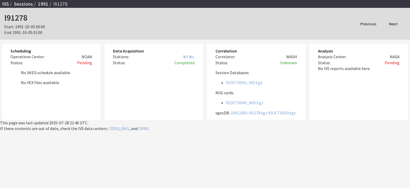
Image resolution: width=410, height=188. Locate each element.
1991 (43, 4)
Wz (192, 56)
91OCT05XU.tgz (282, 112)
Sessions (23, 4)
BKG (125, 128)
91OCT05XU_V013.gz (244, 82)
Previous (368, 23)
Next (393, 23)
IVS (5, 4)
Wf (186, 56)
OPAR (143, 128)
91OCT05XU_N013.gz (244, 102)
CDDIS (114, 128)
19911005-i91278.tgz (249, 112)
